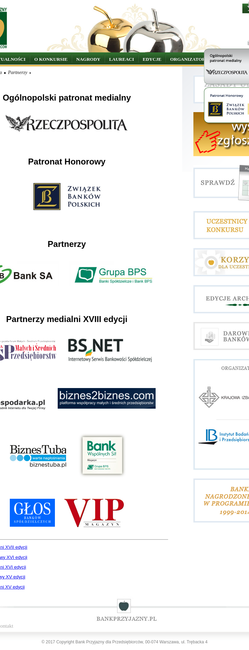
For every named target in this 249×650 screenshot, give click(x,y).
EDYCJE (152, 59)
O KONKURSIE (50, 59)
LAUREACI (121, 59)
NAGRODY (88, 59)
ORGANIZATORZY (191, 59)
